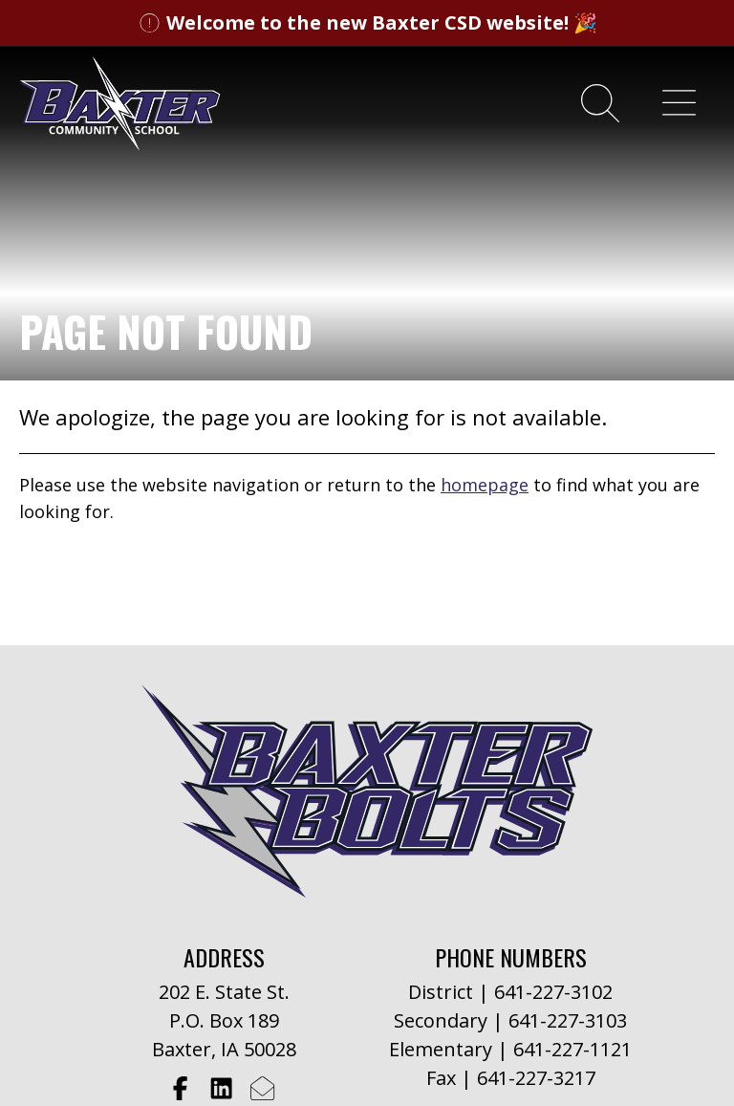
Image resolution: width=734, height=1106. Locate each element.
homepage (485, 484)
